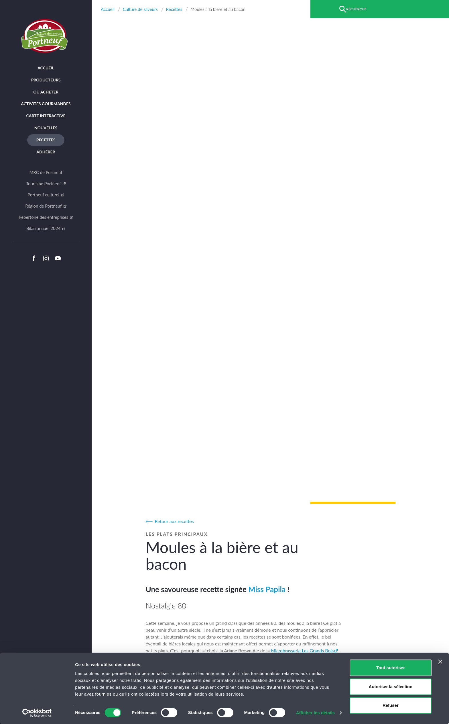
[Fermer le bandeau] (440, 661)
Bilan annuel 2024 (44, 228)
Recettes (46, 139)
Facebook (33, 258)
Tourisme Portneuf (44, 183)
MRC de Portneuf (45, 172)
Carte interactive (46, 115)
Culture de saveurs (140, 9)
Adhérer (45, 151)
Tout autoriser (390, 667)
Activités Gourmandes (46, 103)
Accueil (46, 67)
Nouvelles (46, 127)
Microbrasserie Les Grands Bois (302, 650)
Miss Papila (266, 589)
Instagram (45, 258)
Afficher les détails (315, 712)
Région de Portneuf (44, 205)
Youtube (57, 258)
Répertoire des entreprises (44, 217)
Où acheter (45, 91)
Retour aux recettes (174, 521)
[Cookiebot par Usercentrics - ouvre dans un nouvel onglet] (37, 713)
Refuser (391, 705)
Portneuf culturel (43, 194)
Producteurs (46, 79)
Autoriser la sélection (391, 686)
